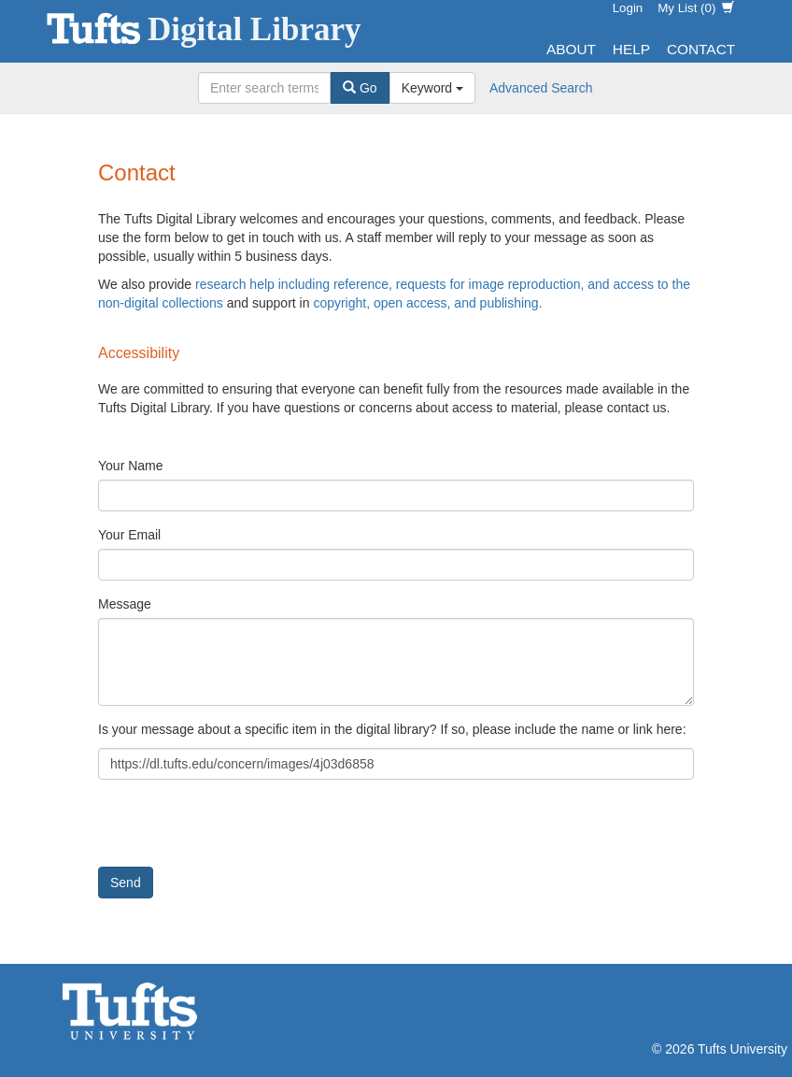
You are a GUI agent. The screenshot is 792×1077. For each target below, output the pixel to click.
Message (124, 603)
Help (631, 49)
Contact (701, 49)
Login (628, 8)
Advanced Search (541, 87)
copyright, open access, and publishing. (427, 302)
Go (360, 87)
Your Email (129, 534)
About (571, 49)
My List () (696, 8)
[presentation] (240, 830)
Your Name (130, 465)
